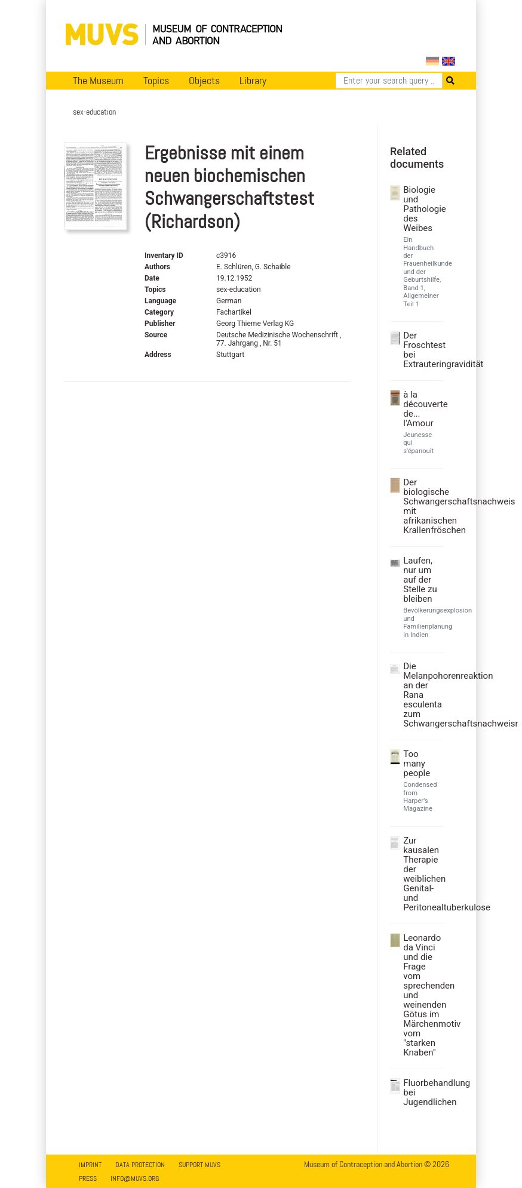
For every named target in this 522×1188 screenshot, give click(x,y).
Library (252, 80)
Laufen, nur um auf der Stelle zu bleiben (420, 580)
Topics (156, 80)
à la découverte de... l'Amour (421, 409)
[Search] (389, 80)
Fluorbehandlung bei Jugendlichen (421, 1092)
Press (88, 1178)
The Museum (98, 80)
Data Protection (140, 1164)
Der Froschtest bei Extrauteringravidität (421, 350)
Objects (204, 80)
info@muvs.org (134, 1178)
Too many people (416, 763)
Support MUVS (199, 1164)
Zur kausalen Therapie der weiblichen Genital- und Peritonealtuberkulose (421, 874)
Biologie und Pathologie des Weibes (421, 209)
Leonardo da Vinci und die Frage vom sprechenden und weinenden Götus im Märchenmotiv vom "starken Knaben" (421, 995)
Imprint (90, 1164)
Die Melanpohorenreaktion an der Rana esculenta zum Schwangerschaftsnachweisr (421, 694)
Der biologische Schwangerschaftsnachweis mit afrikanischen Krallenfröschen (421, 506)
